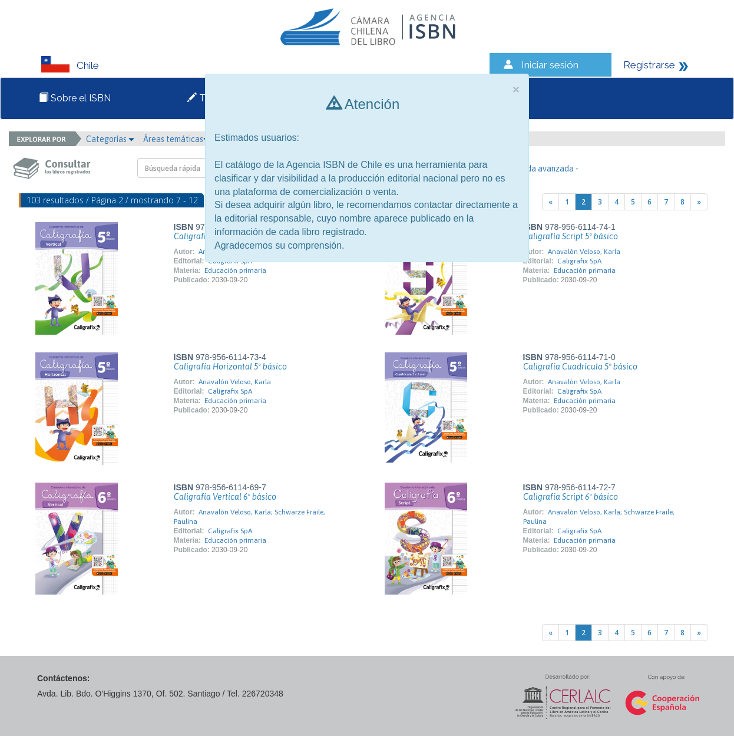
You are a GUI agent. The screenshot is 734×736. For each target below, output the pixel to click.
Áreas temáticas (176, 139)
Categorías (110, 139)
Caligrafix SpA (579, 261)
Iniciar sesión (549, 65)
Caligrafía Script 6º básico (570, 496)
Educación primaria (235, 270)
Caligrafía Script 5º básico (570, 236)
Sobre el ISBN (75, 98)
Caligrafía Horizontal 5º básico (230, 366)
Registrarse (649, 65)
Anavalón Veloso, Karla (584, 251)
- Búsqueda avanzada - (536, 168)
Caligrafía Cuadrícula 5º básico (580, 366)
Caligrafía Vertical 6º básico (225, 496)
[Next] (698, 201)
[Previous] (550, 201)
